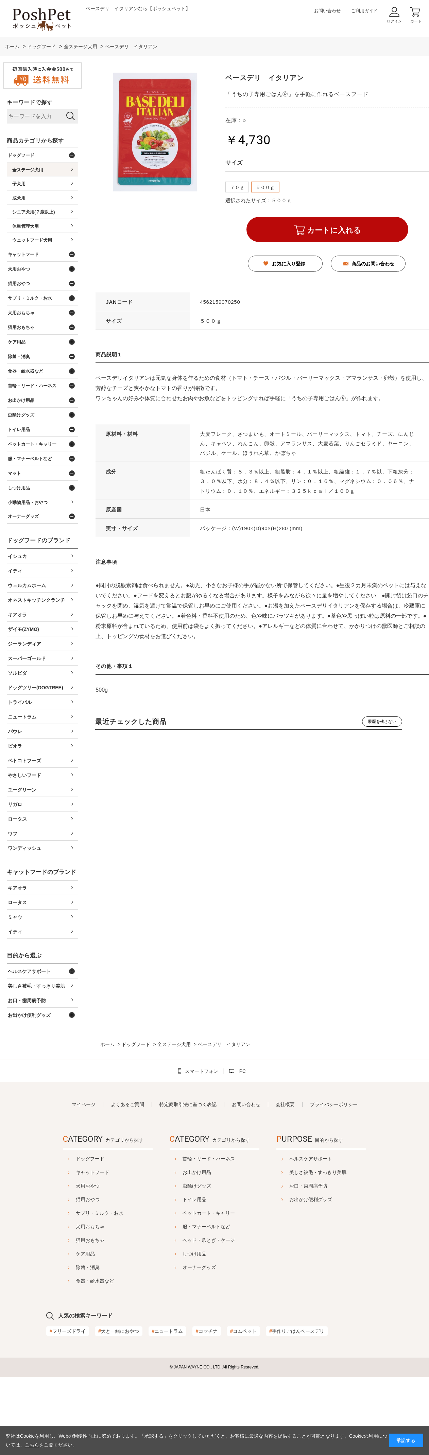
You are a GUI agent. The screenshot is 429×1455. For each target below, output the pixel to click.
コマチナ (207, 1331)
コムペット (243, 1331)
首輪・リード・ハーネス (209, 1158)
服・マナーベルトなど (206, 1226)
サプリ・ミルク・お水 (82, 1213)
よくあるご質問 (127, 1104)
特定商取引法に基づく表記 (188, 1104)
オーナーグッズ (199, 1267)
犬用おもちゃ (73, 1226)
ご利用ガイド (364, 10)
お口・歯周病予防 (325, 1186)
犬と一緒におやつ (118, 1331)
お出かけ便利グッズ (327, 1199)
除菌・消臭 (71, 1267)
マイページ (84, 1104)
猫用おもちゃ (73, 1240)
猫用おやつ (71, 1199)
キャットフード (75, 1172)
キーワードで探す (29, 102)
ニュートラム (167, 1331)
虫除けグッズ (197, 1186)
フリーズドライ (68, 1331)
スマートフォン (201, 1071)
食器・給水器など (78, 1281)
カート (416, 21)
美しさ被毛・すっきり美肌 (334, 1172)
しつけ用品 (194, 1253)
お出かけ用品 (197, 1172)
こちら (32, 1445)
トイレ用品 (194, 1199)
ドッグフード (73, 1158)
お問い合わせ (327, 10)
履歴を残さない (382, 721)
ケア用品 (68, 1253)
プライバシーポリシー (334, 1104)
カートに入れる (334, 230)
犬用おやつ (71, 1186)
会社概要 (285, 1104)
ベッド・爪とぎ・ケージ (209, 1240)
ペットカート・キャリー (209, 1213)
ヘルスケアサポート (327, 1158)
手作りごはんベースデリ (296, 1331)
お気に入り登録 (288, 263)
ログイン (394, 21)
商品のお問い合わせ (372, 263)
